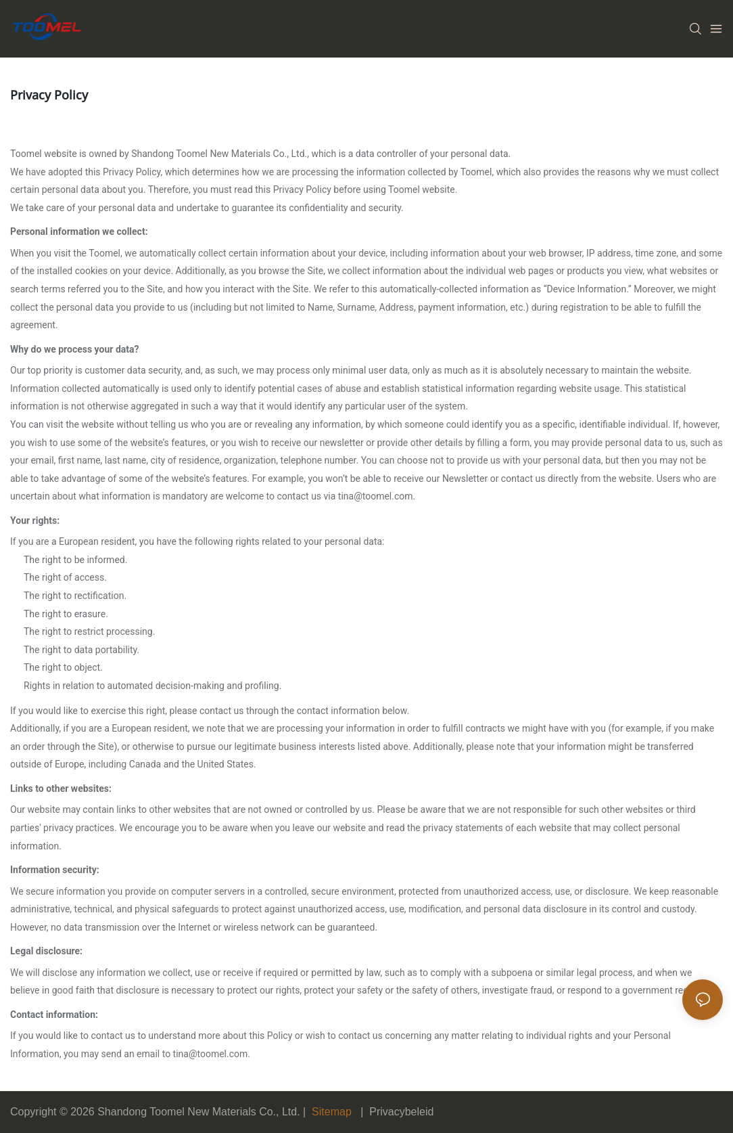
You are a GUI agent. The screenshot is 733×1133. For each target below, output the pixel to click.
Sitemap (332, 1111)
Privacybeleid (401, 1111)
